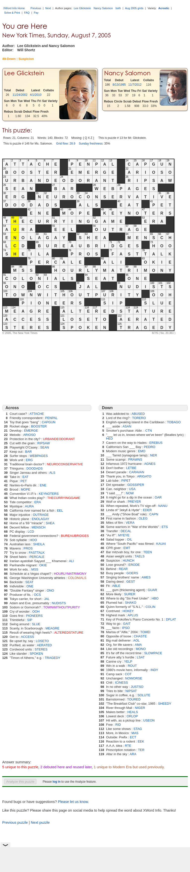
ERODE (134, 565)
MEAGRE (52, 628)
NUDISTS (59, 603)
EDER (147, 510)
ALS (52, 472)
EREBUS (156, 443)
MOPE (25, 489)
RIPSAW (43, 443)
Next (48, 8)
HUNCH (128, 560)
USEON (149, 720)
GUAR (152, 590)
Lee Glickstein (82, 8)
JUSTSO (137, 687)
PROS (28, 548)
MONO (141, 649)
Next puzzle (40, 822)
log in (56, 781)
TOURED (134, 699)
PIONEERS (34, 616)
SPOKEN (36, 653)
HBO (155, 598)
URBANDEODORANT (59, 439)
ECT (133, 737)
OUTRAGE (41, 515)
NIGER (140, 708)
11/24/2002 (20, 95)
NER (153, 455)
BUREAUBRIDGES (75, 536)
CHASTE (140, 636)
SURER (130, 594)
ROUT (132, 666)
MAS (134, 733)
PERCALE (37, 557)
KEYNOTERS (49, 494)
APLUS (132, 615)
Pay (36, 12)
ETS (165, 527)
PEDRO (149, 447)
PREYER (134, 501)
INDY (154, 670)
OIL (129, 539)
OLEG (143, 518)
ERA (37, 502)
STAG (137, 729)
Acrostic (163, 8)
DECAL (125, 531)
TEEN (147, 552)
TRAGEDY (52, 658)
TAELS (139, 556)
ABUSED (138, 414)
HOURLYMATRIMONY (70, 573)
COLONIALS (77, 578)
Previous (35, 8)
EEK (141, 741)
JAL (46, 599)
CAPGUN (49, 422)
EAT (25, 477)
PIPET (126, 480)
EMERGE (31, 430)
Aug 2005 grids (134, 8)
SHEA (50, 523)
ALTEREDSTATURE (68, 632)
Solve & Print (12, 12)
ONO (50, 590)
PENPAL (51, 418)
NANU (162, 506)
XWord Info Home (14, 8)
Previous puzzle (15, 822)
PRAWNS (135, 459)
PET (24, 481)
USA (132, 489)
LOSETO (42, 641)
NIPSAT (131, 691)
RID (118, 724)
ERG (29, 460)
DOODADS (34, 468)
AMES (146, 577)
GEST (130, 581)
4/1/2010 (36, 95)
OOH (36, 611)
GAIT (127, 623)
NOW (130, 493)
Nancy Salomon (103, 8)
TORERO (139, 418)
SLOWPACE (153, 653)
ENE (43, 485)
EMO (141, 451)
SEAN (44, 447)
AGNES (150, 464)
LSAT (141, 657)
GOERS (132, 573)
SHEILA (39, 544)
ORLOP (132, 716)
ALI (71, 561)
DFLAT (171, 619)
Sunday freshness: (91, 143)
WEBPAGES (39, 456)
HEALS (132, 712)
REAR (123, 569)
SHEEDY (164, 703)
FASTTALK (37, 552)
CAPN (153, 514)
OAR (158, 497)
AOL (136, 640)
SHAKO (130, 602)
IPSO (126, 628)
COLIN (150, 607)
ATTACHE (36, 414)
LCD (31, 531)
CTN (148, 430)
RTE (128, 745)
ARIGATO (144, 476)
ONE (29, 586)
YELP (128, 661)
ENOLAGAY (40, 519)
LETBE (131, 468)
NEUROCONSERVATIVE (65, 464)
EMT (126, 548)
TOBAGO (174, 422)
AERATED (44, 645)
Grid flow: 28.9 (65, 143)
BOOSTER (39, 426)
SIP (29, 620)
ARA (133, 754)
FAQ (27, 12)
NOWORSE (133, 678)
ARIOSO (29, 435)
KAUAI (161, 544)
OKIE (43, 565)
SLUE (36, 624)
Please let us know (73, 802)
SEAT (29, 582)
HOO (33, 540)
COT (128, 674)
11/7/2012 (134, 84)
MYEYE (124, 535)
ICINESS (121, 682)
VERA (130, 522)
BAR (28, 451)
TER (141, 750)
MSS (34, 569)
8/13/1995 (119, 84)
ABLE (116, 586)
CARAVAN (136, 472)
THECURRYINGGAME (63, 498)
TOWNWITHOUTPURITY (61, 607)
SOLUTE (144, 695)
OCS (37, 595)
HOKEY (128, 611)
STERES (41, 649)
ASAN (126, 426)
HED (109, 438)
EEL (60, 510)
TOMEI (145, 632)
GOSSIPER (135, 485)
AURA (29, 506)
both (118, 8)
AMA (138, 645)
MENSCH (39, 527)
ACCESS (27, 637)
